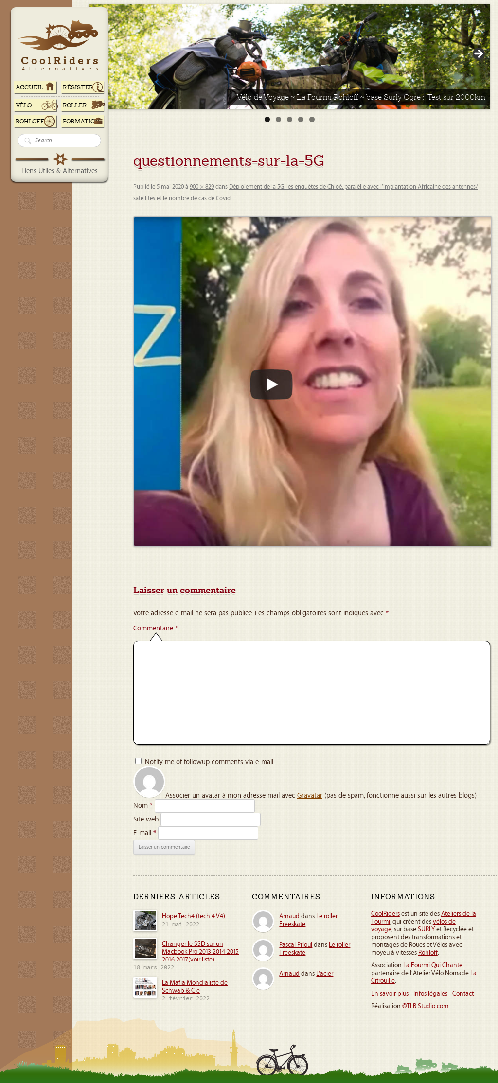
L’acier (324, 973)
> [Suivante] (478, 54)
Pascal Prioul (295, 945)
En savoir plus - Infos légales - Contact (422, 993)
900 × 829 (202, 187)
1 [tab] (267, 119)
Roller (75, 105)
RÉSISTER (78, 87)
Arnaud (289, 916)
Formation (81, 121)
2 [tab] (278, 119)
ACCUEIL (29, 87)
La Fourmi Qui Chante (432, 965)
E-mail (144, 833)
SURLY (426, 929)
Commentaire (155, 628)
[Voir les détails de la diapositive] (289, 56)
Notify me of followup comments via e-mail (209, 762)
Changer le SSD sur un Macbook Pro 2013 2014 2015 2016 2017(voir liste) (200, 952)
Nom (143, 805)
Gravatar (309, 795)
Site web (146, 819)
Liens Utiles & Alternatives (59, 171)
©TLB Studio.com (425, 1006)
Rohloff (30, 121)
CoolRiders (385, 913)
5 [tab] (312, 119)
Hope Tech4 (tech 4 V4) (193, 916)
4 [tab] (300, 119)
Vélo (24, 105)
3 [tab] (289, 119)
